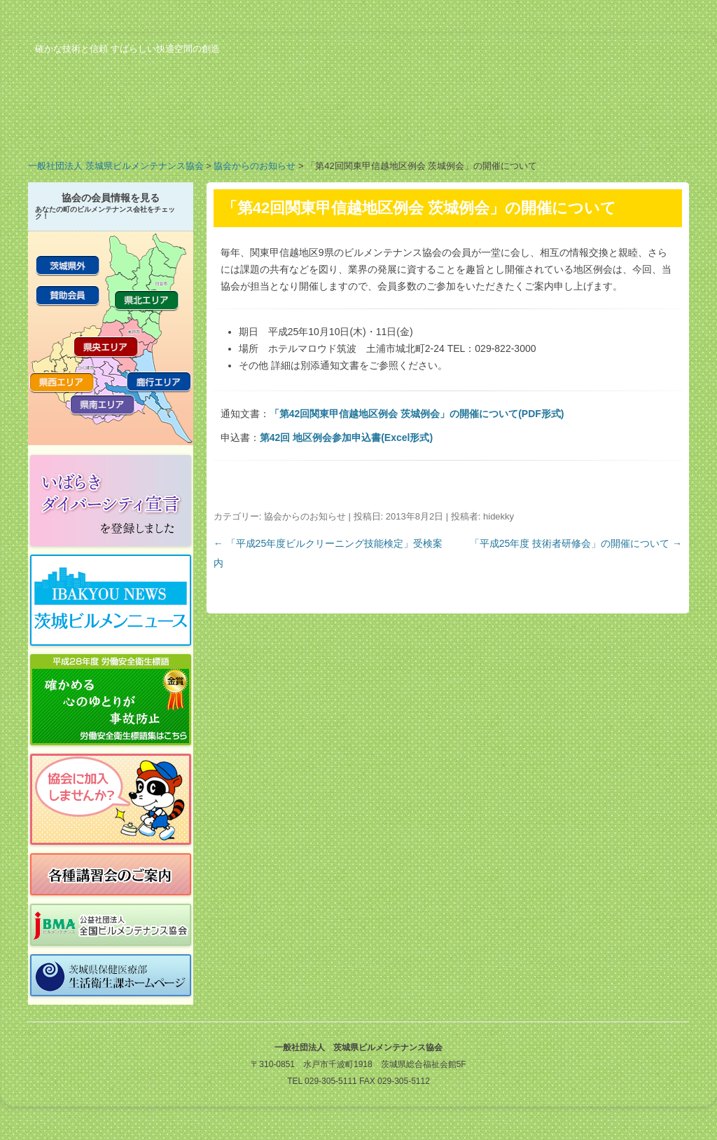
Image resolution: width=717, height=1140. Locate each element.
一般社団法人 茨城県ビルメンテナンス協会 (116, 166)
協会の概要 (84, 129)
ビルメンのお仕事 (532, 129)
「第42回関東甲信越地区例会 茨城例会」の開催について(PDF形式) (417, 413)
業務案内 (196, 129)
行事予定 (420, 129)
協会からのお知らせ (254, 166)
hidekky (498, 516)
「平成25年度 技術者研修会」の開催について (576, 543)
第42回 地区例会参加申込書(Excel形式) (346, 437)
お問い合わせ (644, 129)
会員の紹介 (308, 129)
